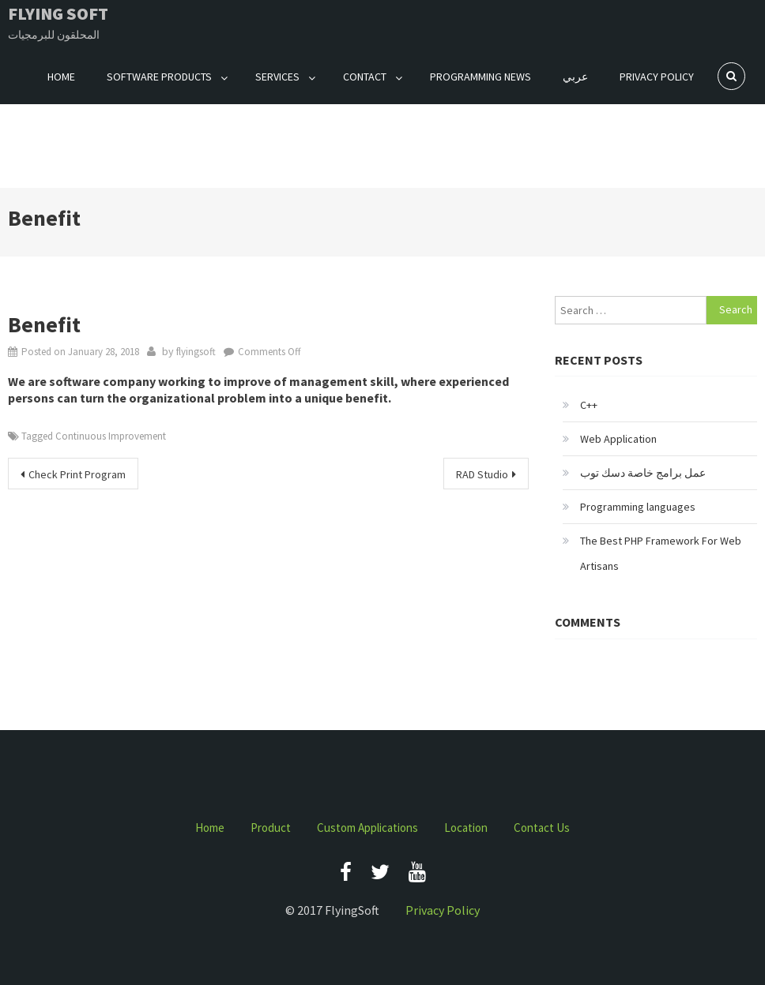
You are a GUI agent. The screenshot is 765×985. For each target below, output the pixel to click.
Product (271, 827)
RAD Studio (482, 474)
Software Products (159, 76)
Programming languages (637, 507)
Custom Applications (367, 827)
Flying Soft (58, 13)
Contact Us (542, 827)
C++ (588, 405)
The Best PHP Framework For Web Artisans (660, 553)
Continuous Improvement (110, 436)
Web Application (618, 439)
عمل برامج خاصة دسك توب (643, 473)
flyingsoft (196, 351)
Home (61, 76)
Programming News (480, 76)
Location (466, 827)
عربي (575, 76)
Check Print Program (77, 474)
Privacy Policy (657, 76)
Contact (364, 76)
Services (277, 76)
